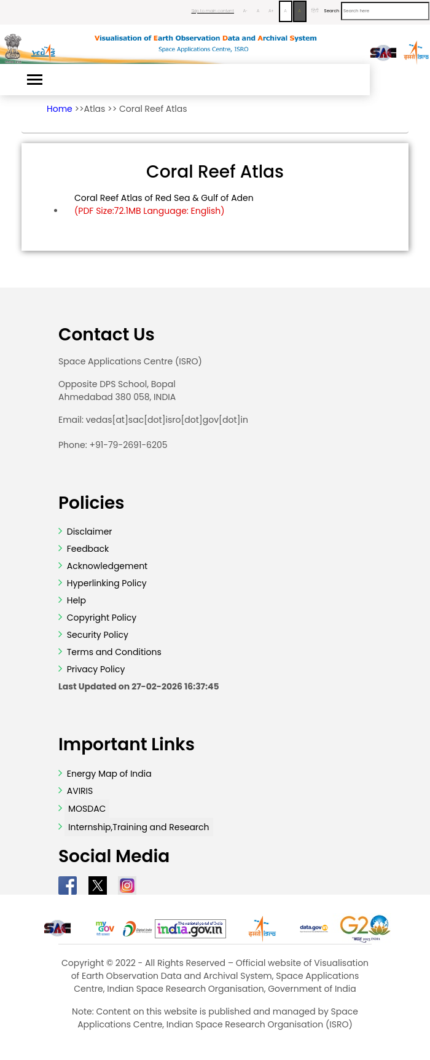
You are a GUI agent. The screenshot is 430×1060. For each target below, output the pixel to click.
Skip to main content (212, 11)
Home (59, 109)
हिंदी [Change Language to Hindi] (315, 11)
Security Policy (96, 635)
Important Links (126, 744)
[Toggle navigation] (34, 79)
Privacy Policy (94, 669)
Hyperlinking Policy (105, 583)
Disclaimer (89, 531)
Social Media (114, 856)
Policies (91, 503)
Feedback (86, 549)
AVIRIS (80, 791)
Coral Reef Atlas (153, 109)
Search (332, 11)
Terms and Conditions (113, 652)
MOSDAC (87, 809)
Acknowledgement (107, 566)
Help (75, 600)
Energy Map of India (109, 774)
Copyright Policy (100, 617)
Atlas (95, 109)
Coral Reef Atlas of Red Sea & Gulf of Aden (164, 205)
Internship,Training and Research (138, 827)
